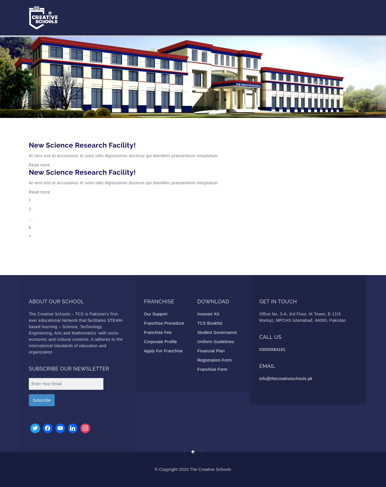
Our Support (156, 314)
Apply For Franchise (163, 351)
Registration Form (214, 360)
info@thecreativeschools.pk (285, 378)
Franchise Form (212, 369)
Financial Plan (211, 351)
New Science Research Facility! (82, 145)
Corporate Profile (160, 341)
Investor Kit (208, 314)
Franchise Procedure (164, 323)
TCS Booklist (209, 323)
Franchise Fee (158, 332)
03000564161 (272, 349)
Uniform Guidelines (215, 341)
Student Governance (217, 332)
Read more (39, 165)
